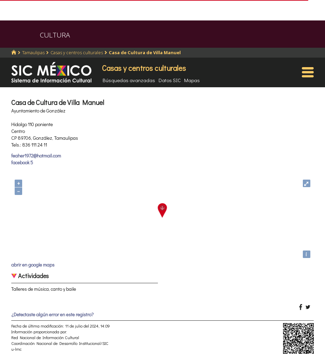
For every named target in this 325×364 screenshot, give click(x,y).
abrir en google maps (33, 264)
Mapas (192, 80)
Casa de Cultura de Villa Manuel (145, 52)
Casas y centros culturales (76, 52)
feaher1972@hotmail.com (36, 155)
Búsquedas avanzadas (129, 80)
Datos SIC (170, 80)
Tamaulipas (33, 52)
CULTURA (55, 35)
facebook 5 (22, 162)
